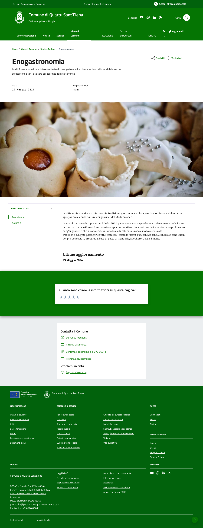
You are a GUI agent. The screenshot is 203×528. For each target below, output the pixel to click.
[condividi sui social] (157, 58)
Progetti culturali (157, 452)
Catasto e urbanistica (66, 438)
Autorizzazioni (63, 433)
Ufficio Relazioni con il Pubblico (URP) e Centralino (28, 495)
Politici (13, 433)
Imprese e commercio (113, 419)
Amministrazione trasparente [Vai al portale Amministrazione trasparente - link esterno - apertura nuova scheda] (97, 4)
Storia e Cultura (157, 457)
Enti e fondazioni (18, 429)
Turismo (152, 35)
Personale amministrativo (22, 438)
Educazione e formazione (68, 447)
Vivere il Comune (75, 33)
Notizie (153, 424)
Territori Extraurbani (126, 33)
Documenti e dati (18, 443)
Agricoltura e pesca (65, 414)
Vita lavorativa (110, 443)
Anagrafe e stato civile (67, 424)
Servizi (60, 35)
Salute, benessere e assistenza (117, 429)
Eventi (153, 448)
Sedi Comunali (16, 520)
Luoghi (153, 443)
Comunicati (155, 414)
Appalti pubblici (63, 429)
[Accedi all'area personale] (170, 4)
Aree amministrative (19, 419)
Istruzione (107, 35)
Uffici (12, 424)
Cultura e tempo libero (67, 443)
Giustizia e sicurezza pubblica (116, 414)
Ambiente (61, 419)
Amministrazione (26, 35)
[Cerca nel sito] (186, 17)
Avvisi (153, 419)
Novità (46, 35)
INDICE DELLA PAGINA (31, 208)
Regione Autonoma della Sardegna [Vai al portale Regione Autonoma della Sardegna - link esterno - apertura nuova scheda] (29, 4)
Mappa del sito (43, 520)
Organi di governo (18, 414)
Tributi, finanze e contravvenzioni (118, 433)
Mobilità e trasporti (112, 424)
